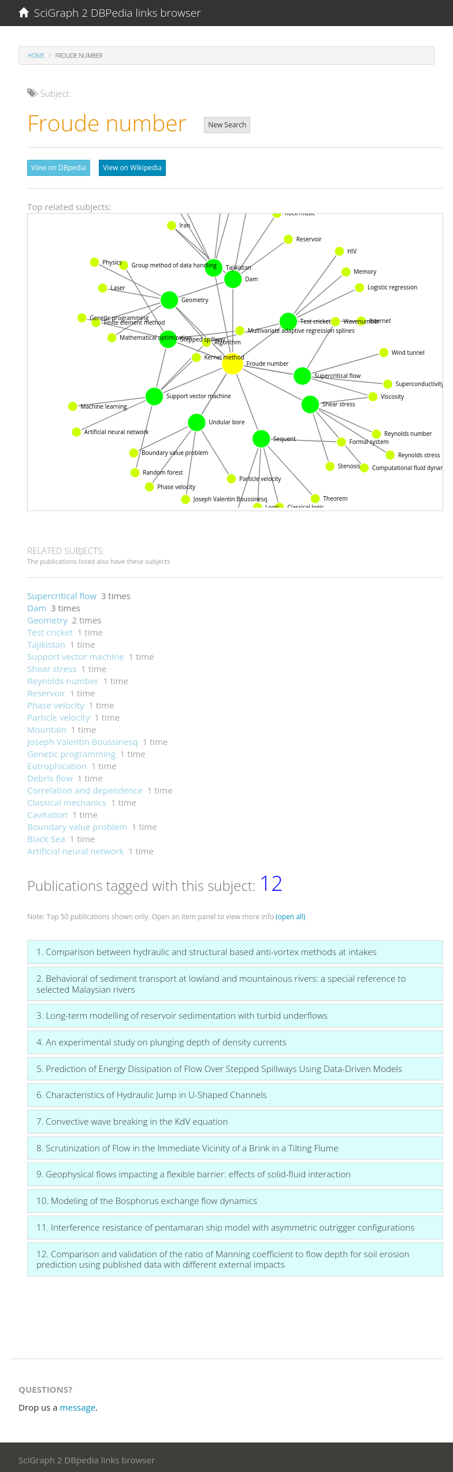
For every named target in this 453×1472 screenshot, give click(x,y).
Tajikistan (46, 641)
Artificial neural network (75, 848)
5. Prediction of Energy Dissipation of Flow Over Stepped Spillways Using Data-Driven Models (219, 1065)
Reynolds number (62, 678)
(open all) (291, 914)
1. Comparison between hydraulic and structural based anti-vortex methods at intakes (206, 949)
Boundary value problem (77, 823)
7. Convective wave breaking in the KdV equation (132, 1118)
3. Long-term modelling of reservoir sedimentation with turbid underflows (182, 1012)
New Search (227, 125)
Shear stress (52, 665)
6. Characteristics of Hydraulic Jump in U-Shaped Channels (151, 1091)
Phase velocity (55, 702)
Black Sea (46, 836)
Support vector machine (75, 653)
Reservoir (46, 690)
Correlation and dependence (85, 787)
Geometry (47, 617)
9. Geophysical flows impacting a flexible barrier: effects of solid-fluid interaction (193, 1171)
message (78, 1404)
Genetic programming (71, 751)
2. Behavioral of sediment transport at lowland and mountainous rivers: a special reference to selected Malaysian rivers (221, 981)
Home (36, 56)
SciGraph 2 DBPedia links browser (109, 12)
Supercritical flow (61, 593)
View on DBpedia (58, 167)
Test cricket (50, 629)
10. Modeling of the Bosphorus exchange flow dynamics (146, 1197)
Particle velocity (58, 714)
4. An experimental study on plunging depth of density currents (161, 1039)
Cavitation (47, 811)
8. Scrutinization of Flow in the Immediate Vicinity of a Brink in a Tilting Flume (187, 1145)
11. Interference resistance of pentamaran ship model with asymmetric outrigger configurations (225, 1224)
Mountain (46, 726)
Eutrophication (57, 763)
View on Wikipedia (132, 167)
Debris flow (50, 775)
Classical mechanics (66, 799)
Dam (36, 605)
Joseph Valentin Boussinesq (82, 738)
